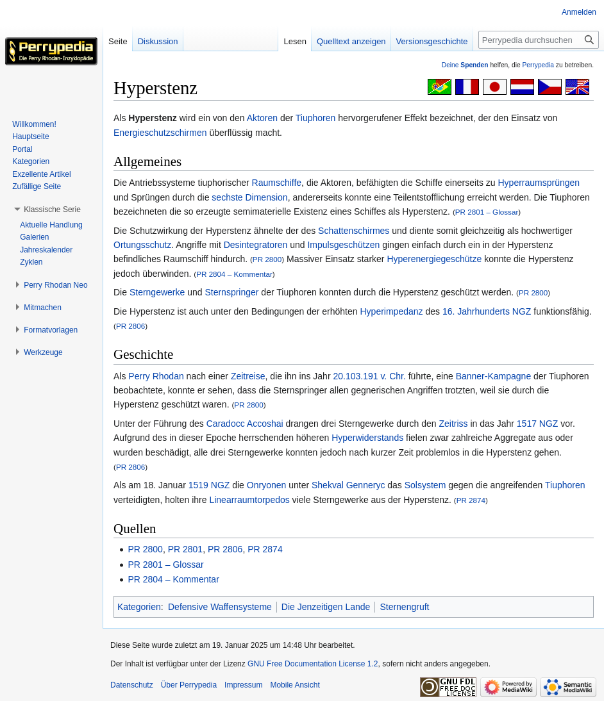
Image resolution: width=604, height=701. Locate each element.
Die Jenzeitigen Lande (326, 607)
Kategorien (139, 607)
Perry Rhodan (155, 376)
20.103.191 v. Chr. (369, 376)
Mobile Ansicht (294, 684)
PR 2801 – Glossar (486, 212)
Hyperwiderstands (367, 438)
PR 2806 (130, 326)
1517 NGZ (537, 423)
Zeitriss (453, 423)
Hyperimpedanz (391, 311)
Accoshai (265, 423)
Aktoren (262, 118)
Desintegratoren (256, 245)
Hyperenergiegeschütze (434, 259)
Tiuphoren (316, 118)
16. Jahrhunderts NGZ (487, 311)
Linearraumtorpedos (249, 500)
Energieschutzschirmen (160, 133)
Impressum (243, 684)
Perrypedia (538, 65)
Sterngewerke (157, 292)
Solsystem (425, 485)
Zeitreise (248, 376)
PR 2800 (267, 259)
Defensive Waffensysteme (220, 607)
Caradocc (225, 423)
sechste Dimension (249, 197)
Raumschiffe (277, 182)
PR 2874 (471, 500)
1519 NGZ (209, 485)
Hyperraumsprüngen (539, 182)
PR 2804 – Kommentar (234, 274)
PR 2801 (185, 549)
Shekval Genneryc (348, 485)
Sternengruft (404, 607)
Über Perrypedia (189, 684)
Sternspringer (231, 292)
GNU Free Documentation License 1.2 (312, 663)
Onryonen (266, 485)
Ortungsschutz (142, 245)
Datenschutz (131, 684)
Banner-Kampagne (494, 376)
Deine (465, 65)
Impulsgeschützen (343, 245)
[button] (52, 209)
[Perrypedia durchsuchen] (538, 40)
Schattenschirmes (353, 231)
